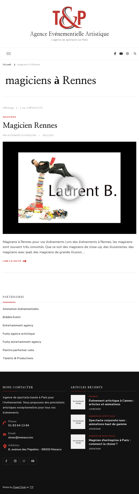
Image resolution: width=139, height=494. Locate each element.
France (93, 396)
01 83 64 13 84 (18, 425)
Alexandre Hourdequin (21, 135)
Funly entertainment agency (22, 342)
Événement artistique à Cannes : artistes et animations (111, 402)
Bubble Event (12, 317)
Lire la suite (14, 261)
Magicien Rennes (30, 125)
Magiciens (9, 117)
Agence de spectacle (102, 416)
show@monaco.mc (20, 437)
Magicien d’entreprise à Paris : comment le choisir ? (109, 442)
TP (31, 487)
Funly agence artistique (19, 334)
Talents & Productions (18, 358)
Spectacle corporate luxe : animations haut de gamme (108, 422)
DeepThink (19, 487)
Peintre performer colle (18, 350)
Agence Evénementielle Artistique (69, 34)
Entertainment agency (18, 325)
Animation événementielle (21, 309)
